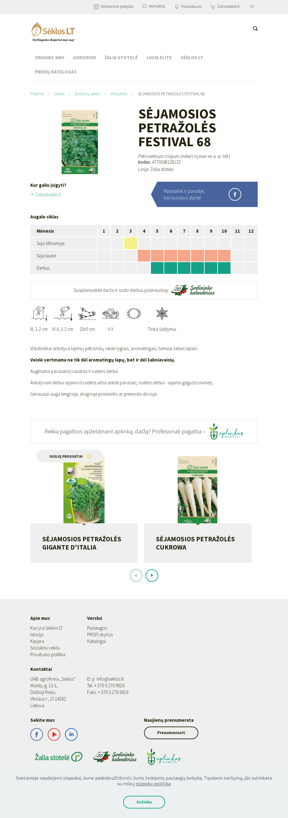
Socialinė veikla (45, 660)
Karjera (37, 653)
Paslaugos (97, 640)
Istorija (36, 646)
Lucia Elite (159, 57)
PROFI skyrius (100, 646)
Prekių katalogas (56, 72)
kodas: (144, 162)
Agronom (84, 57)
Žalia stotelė (121, 57)
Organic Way (49, 57)
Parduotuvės (187, 6)
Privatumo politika (47, 666)
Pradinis (37, 94)
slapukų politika (153, 783)
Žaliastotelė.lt (225, 6)
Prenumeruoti (171, 744)
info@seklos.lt (110, 691)
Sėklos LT (192, 57)
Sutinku (144, 802)
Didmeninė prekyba (113, 6)
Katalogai (96, 653)
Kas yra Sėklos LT (46, 640)
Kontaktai (153, 6)
